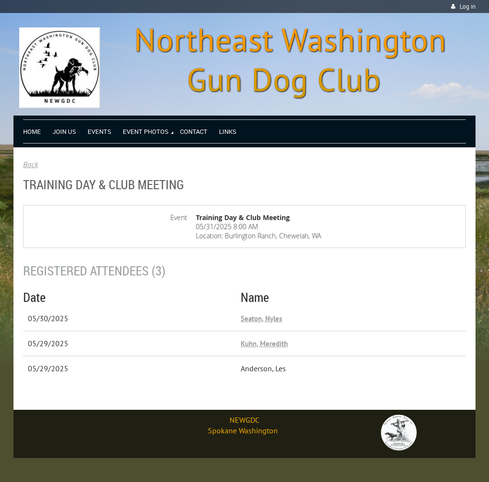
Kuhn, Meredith (264, 343)
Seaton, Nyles (261, 318)
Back (30, 164)
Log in (468, 6)
